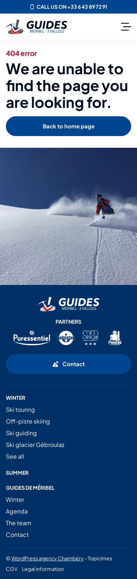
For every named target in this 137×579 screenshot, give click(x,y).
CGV (12, 568)
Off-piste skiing (28, 421)
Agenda (17, 511)
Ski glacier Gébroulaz (35, 444)
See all (15, 456)
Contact (17, 534)
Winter (15, 499)
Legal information (43, 568)
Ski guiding (21, 433)
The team (18, 523)
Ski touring (20, 409)
